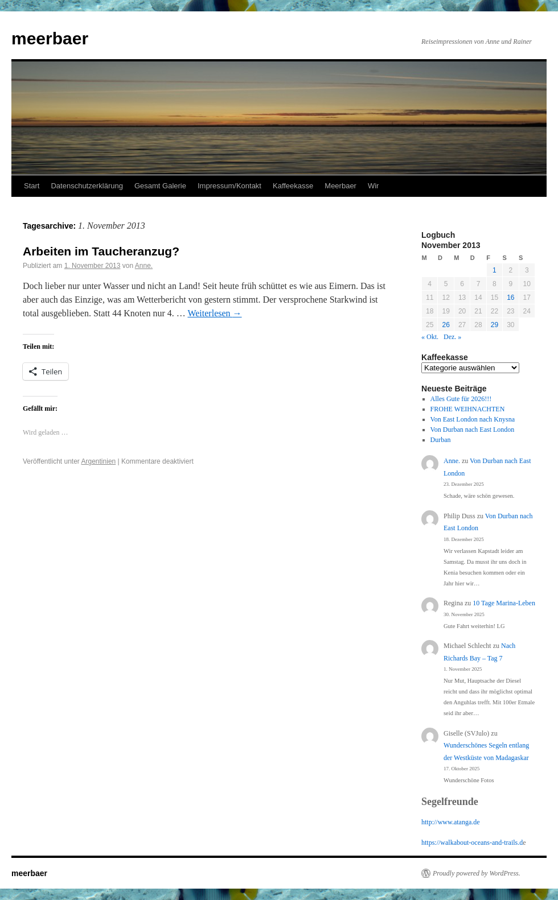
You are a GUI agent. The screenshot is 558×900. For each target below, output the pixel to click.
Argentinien (98, 461)
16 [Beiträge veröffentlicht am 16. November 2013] (510, 298)
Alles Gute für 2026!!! (461, 399)
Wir (373, 185)
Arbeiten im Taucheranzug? (101, 251)
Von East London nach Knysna (472, 419)
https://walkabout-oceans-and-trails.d (472, 843)
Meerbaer (340, 185)
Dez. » (452, 337)
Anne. (144, 266)
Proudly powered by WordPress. (476, 873)
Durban (440, 440)
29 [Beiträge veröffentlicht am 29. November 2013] (494, 325)
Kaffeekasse (293, 185)
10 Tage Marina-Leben (504, 603)
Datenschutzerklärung (86, 185)
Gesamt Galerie (160, 185)
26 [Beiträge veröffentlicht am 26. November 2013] (445, 325)
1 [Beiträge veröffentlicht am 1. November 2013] (495, 270)
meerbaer (49, 38)
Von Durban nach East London (472, 430)
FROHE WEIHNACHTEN (467, 409)
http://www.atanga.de (450, 822)
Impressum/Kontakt (229, 185)
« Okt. (429, 337)
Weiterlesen (214, 313)
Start (31, 185)
